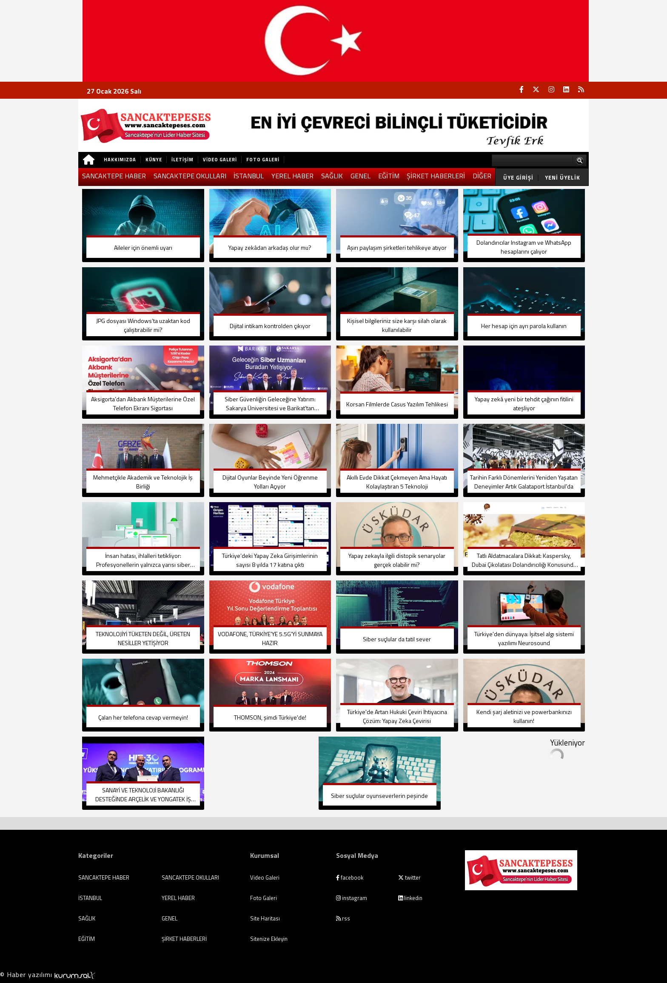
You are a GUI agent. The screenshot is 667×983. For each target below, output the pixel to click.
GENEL (361, 176)
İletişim (182, 159)
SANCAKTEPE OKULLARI (190, 176)
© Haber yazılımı (47, 974)
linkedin (410, 898)
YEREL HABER (292, 176)
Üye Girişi (518, 177)
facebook (349, 877)
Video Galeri (220, 159)
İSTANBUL (249, 176)
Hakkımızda (120, 159)
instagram (351, 898)
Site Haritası (265, 918)
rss (343, 918)
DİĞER (482, 176)
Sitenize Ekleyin (269, 938)
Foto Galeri (262, 159)
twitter (409, 877)
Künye (153, 159)
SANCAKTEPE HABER (114, 176)
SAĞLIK (332, 176)
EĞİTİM (388, 176)
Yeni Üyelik (562, 177)
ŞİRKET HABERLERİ (436, 176)
